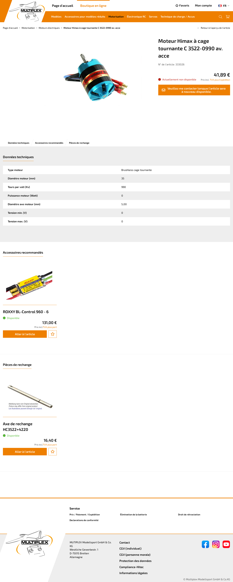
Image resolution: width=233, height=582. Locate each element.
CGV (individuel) (130, 548)
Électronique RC (136, 16)
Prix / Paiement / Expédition (85, 514)
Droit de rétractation (189, 514)
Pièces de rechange (79, 142)
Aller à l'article (25, 334)
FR (222, 5)
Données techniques (18, 142)
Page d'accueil (62, 5)
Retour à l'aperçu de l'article (213, 27)
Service (75, 508)
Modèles (56, 16)
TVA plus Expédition (220, 79)
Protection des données (135, 561)
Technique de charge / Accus (178, 16)
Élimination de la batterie (133, 514)
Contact (124, 542)
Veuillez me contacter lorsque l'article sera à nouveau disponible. (193, 90)
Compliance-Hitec (131, 567)
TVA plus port (50, 327)
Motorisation (116, 16)
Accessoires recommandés (49, 142)
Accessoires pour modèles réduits (85, 16)
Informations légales (133, 573)
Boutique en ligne (93, 5)
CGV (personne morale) (134, 554)
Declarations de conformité (84, 520)
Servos (153, 16)
